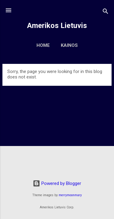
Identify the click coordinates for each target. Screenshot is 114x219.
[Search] (105, 12)
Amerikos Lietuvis (57, 25)
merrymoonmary (70, 195)
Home (43, 45)
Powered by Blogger (57, 183)
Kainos (69, 45)
